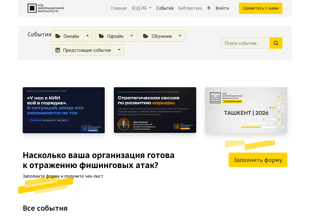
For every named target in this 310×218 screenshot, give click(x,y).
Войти (222, 8)
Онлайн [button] (67, 36)
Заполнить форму (258, 160)
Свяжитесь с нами (261, 8)
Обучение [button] (158, 36)
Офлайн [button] (112, 36)
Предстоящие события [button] (83, 50)
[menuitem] (119, 8)
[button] (209, 8)
